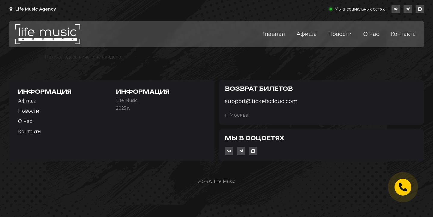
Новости (340, 34)
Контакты (404, 34)
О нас (371, 34)
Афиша (306, 34)
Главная (274, 34)
